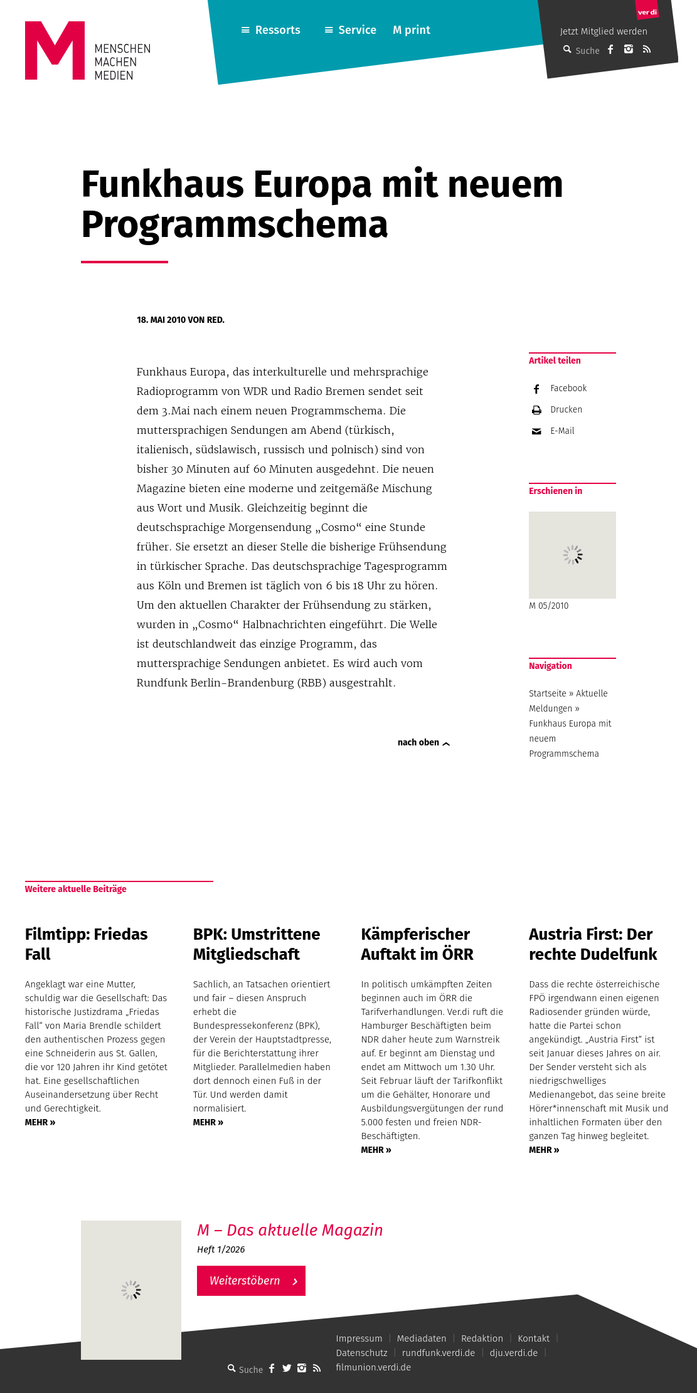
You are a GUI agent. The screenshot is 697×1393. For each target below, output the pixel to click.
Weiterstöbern (245, 1281)
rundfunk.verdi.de (439, 1353)
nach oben (418, 742)
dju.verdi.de (513, 1353)
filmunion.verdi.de (374, 1367)
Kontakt (534, 1338)
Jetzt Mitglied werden (604, 31)
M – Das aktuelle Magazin (290, 1230)
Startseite (548, 693)
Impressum (359, 1338)
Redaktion (482, 1338)
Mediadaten (422, 1338)
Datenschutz (362, 1353)
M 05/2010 (572, 561)
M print (411, 30)
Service (358, 30)
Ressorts (278, 30)
